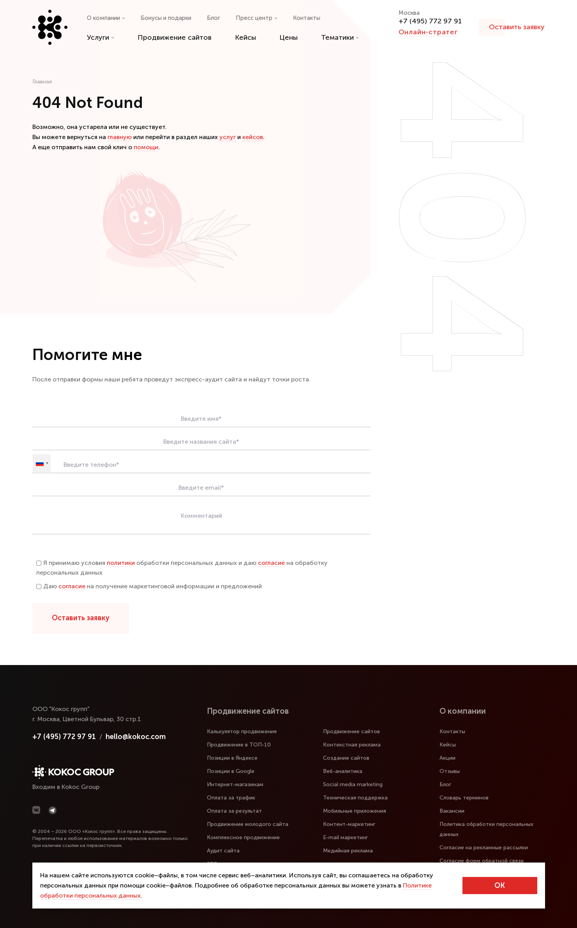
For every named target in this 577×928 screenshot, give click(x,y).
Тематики (340, 37)
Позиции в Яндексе (232, 758)
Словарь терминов (464, 797)
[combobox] (42, 463)
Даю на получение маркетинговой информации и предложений (149, 586)
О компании (106, 17)
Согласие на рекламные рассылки (483, 847)
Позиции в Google (230, 771)
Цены (288, 37)
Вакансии (451, 811)
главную (120, 137)
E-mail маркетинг (345, 837)
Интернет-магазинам (235, 784)
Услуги (100, 37)
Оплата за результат (234, 811)
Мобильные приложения (354, 811)
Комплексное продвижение (243, 837)
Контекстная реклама (352, 744)
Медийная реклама (348, 850)
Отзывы (449, 771)
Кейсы (245, 37)
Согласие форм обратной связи (481, 860)
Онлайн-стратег (428, 32)
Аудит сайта (223, 850)
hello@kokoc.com (136, 736)
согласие (271, 562)
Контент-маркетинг (349, 824)
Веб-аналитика (342, 771)
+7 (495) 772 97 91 (430, 21)
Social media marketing (353, 784)
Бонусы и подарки (166, 17)
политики (121, 562)
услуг (227, 137)
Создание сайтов (346, 758)
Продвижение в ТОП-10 (239, 744)
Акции (447, 758)
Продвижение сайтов (175, 37)
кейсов (252, 137)
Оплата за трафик (231, 797)
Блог (213, 17)
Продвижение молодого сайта (247, 824)
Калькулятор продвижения (242, 731)
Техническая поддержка (355, 797)
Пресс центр (256, 17)
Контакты (306, 17)
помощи (146, 147)
